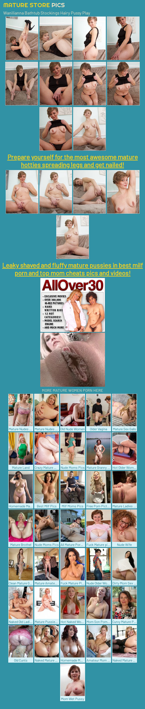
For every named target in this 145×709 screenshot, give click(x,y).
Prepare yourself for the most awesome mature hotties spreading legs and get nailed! (72, 160)
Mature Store (34, 5)
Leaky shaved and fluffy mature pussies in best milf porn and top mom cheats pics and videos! (72, 269)
